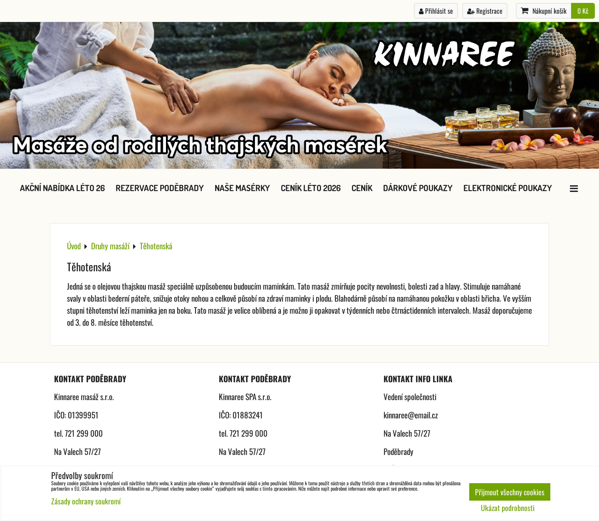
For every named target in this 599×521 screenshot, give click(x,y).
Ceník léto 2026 (311, 187)
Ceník (361, 187)
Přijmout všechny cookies (510, 492)
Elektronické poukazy (507, 187)
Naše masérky (242, 187)
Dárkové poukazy (418, 187)
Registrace (484, 11)
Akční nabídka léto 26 (62, 187)
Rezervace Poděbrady (160, 187)
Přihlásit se (436, 11)
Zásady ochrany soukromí (86, 501)
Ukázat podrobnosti (508, 508)
